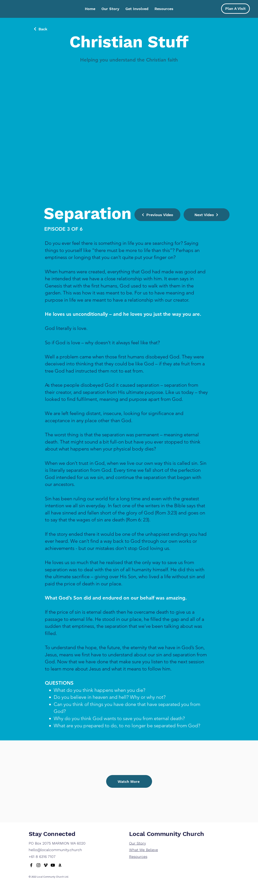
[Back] (40, 29)
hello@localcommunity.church (55, 850)
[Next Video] (207, 214)
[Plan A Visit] (235, 8)
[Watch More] (129, 781)
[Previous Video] (157, 214)
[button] (136, 9)
